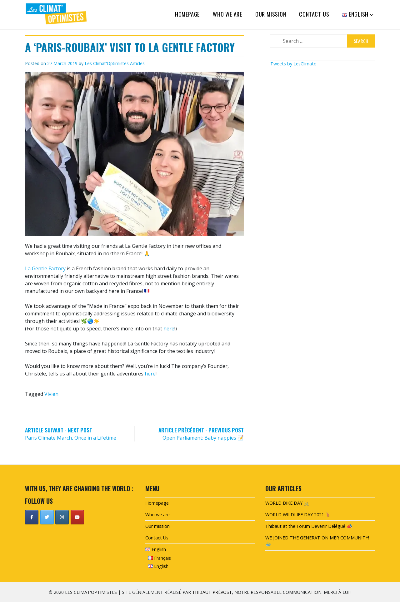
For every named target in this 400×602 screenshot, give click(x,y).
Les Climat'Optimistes (107, 63)
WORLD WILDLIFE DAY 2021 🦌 (298, 515)
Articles (137, 63)
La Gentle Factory (45, 268)
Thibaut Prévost (212, 592)
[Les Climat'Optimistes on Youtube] (77, 517)
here (168, 328)
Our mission (270, 14)
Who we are (227, 14)
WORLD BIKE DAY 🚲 (287, 503)
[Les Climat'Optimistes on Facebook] (31, 517)
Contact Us (314, 14)
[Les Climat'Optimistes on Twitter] (47, 517)
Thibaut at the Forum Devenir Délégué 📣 (308, 526)
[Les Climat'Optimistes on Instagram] (62, 517)
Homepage (187, 14)
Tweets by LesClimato (293, 64)
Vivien (51, 393)
